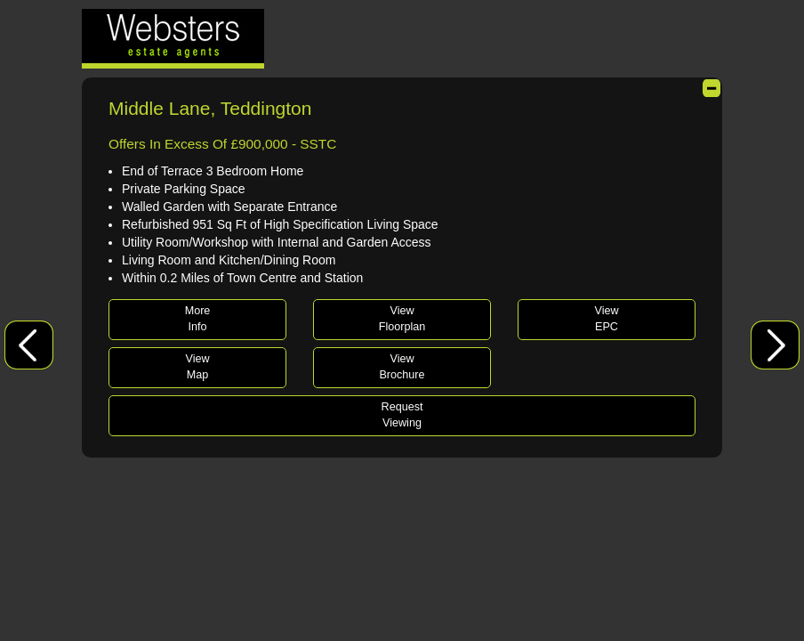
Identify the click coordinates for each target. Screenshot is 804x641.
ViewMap (197, 367)
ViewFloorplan (402, 318)
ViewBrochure (401, 367)
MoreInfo (198, 318)
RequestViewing (402, 415)
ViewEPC (606, 318)
